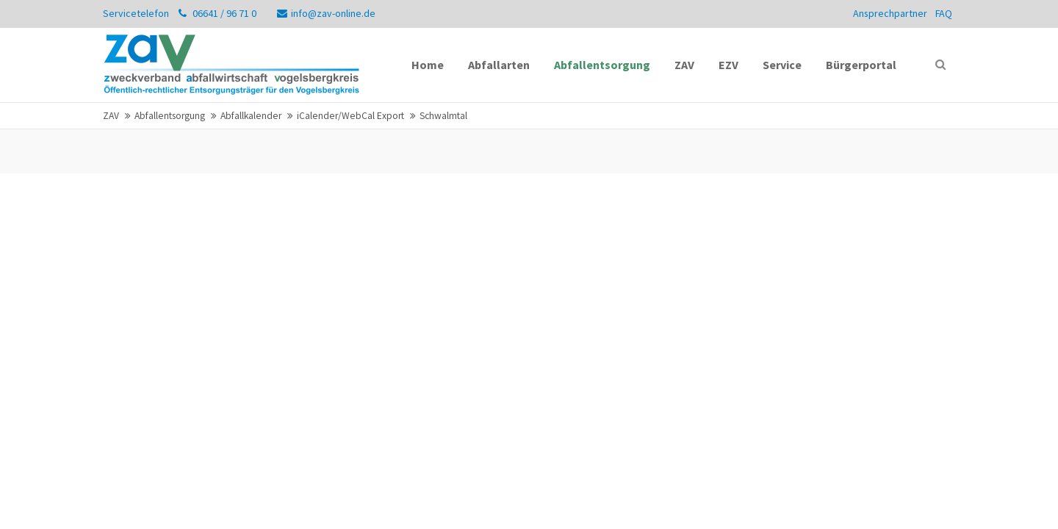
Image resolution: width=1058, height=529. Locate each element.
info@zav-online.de (326, 13)
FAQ (943, 13)
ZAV (111, 115)
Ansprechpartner (890, 13)
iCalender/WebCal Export (350, 115)
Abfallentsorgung (169, 115)
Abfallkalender (250, 115)
